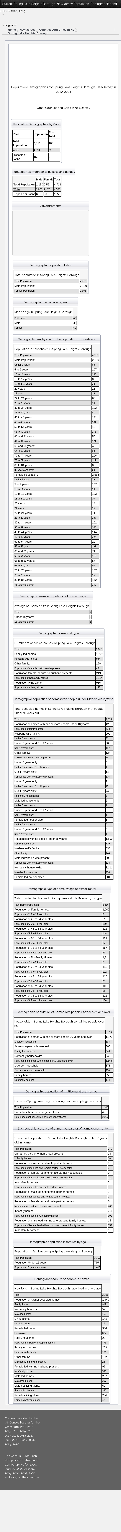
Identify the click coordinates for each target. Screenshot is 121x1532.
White (16, 150)
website (34, 1477)
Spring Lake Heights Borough (28, 33)
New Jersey (28, 29)
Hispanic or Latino (24, 194)
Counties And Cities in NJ (56, 29)
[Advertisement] (63, 63)
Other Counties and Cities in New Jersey (63, 107)
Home (12, 29)
